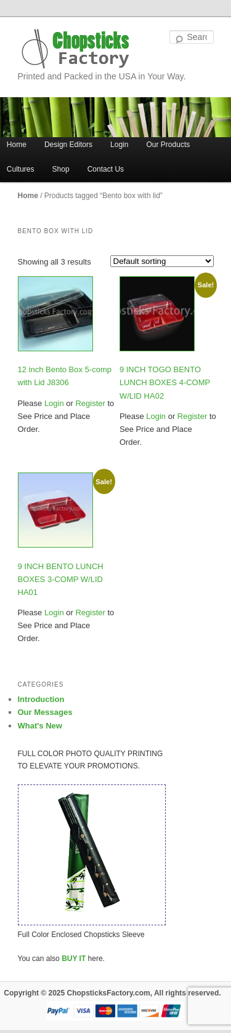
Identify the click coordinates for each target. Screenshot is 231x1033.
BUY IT (74, 958)
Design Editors (68, 144)
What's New (40, 725)
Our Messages (45, 712)
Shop (61, 169)
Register (89, 403)
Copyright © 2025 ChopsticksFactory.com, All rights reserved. (112, 993)
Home (28, 195)
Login (119, 144)
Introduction (41, 699)
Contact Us (105, 169)
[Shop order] (162, 261)
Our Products (168, 144)
